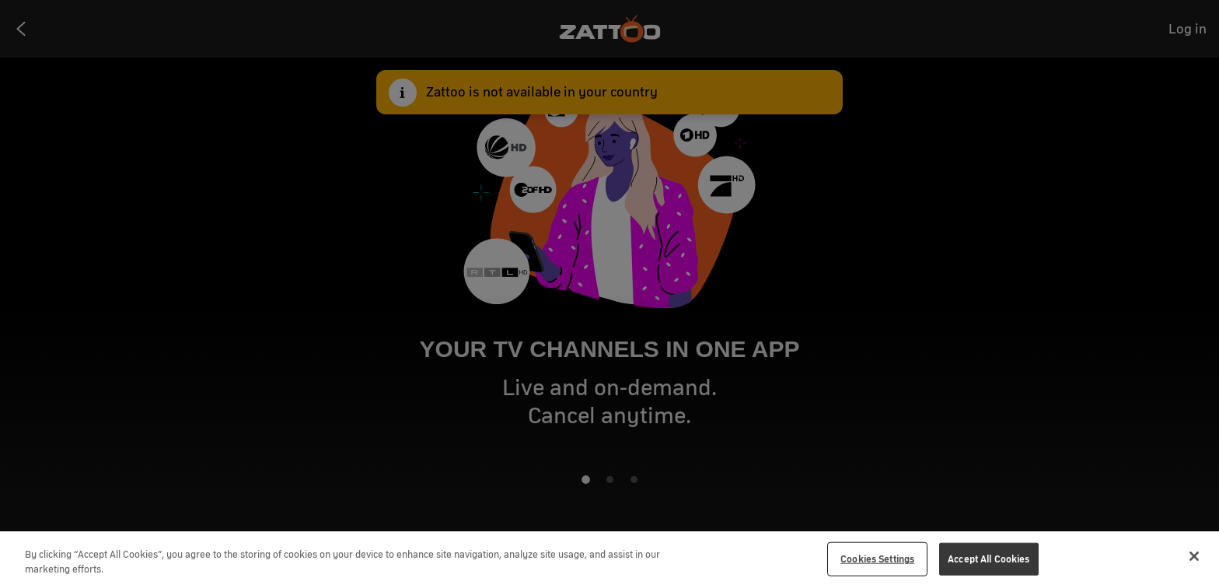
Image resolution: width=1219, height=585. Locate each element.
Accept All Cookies (988, 559)
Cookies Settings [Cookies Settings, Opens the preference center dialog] (877, 559)
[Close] (1194, 556)
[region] (609, 558)
